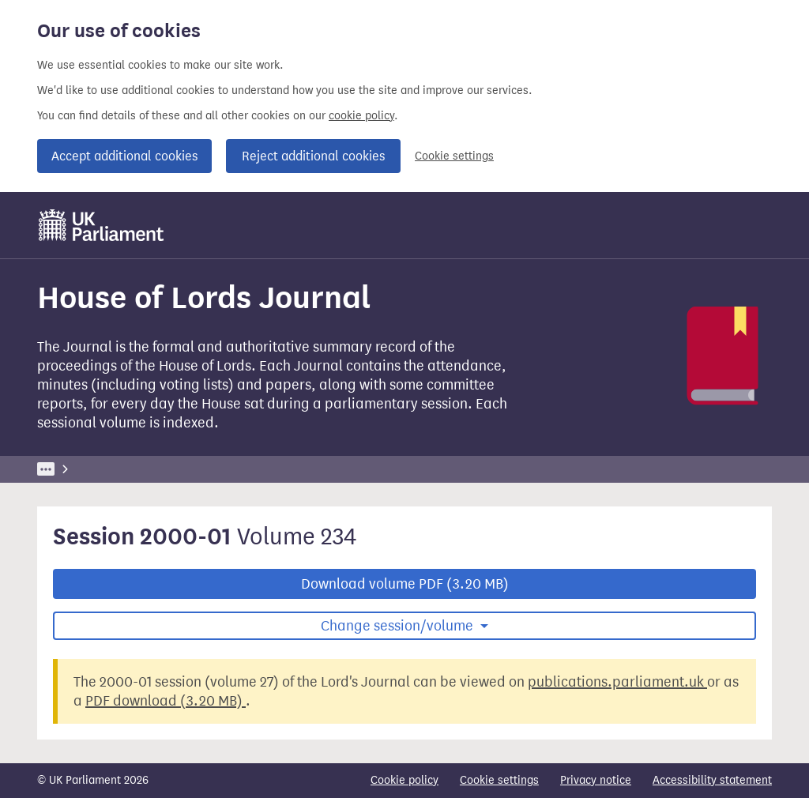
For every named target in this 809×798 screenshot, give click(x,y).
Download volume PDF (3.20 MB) (405, 584)
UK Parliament (73, 469)
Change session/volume (398, 625)
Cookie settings (454, 156)
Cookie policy (404, 780)
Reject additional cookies (313, 156)
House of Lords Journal (294, 469)
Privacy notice (595, 780)
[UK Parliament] (101, 225)
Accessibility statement (712, 780)
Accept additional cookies (124, 156)
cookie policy (361, 115)
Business (153, 469)
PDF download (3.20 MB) (165, 701)
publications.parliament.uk (617, 682)
